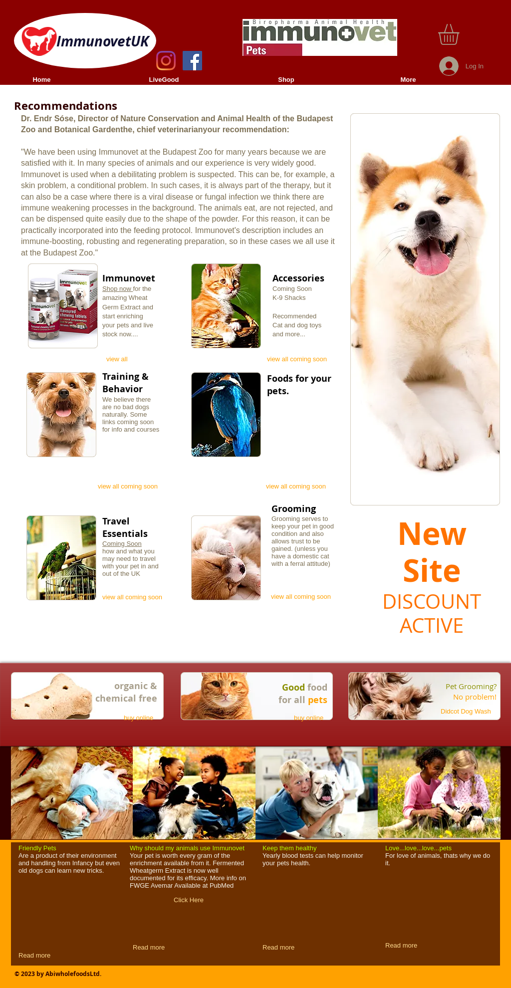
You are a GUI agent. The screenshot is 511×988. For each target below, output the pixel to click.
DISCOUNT (431, 601)
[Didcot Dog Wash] (472, 711)
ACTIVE (432, 625)
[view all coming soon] (300, 359)
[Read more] (35, 955)
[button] (461, 34)
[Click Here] (188, 900)
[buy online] (140, 718)
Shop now (117, 288)
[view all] (120, 359)
